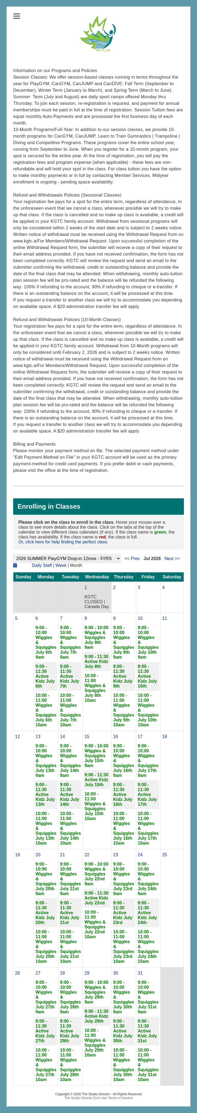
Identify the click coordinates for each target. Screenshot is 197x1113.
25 (164, 854)
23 (115, 854)
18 (164, 736)
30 (115, 973)
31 (140, 973)
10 (140, 618)
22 (86, 854)
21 (62, 854)
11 (164, 618)
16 (115, 736)
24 (140, 854)
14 (62, 736)
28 (62, 973)
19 (17, 854)
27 (38, 973)
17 (140, 736)
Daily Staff (42, 565)
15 (86, 736)
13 (38, 736)
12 (17, 736)
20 (38, 854)
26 (17, 973)
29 (86, 973)
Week (61, 565)
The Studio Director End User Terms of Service (98, 1098)
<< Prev (132, 558)
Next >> (172, 558)
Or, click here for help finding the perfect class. (63, 542)
